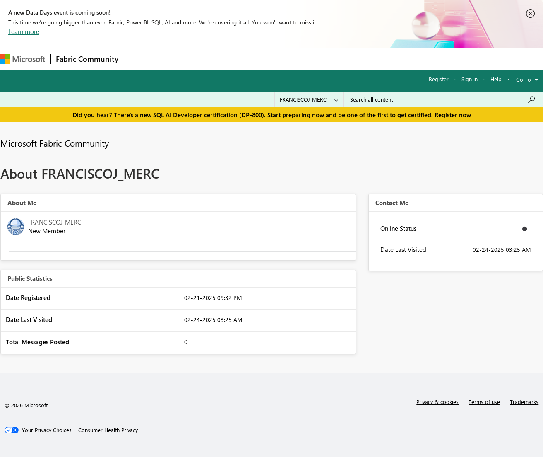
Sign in (469, 78)
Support (348, 58)
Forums (137, 58)
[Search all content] (443, 99)
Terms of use (484, 401)
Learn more (23, 31)
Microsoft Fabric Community (54, 143)
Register (439, 78)
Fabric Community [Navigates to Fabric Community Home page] (87, 59)
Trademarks (524, 401)
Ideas (207, 58)
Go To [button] (523, 79)
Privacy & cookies (437, 401)
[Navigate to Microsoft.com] (22, 59)
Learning (313, 58)
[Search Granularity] (309, 99)
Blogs (281, 58)
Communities (244, 58)
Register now (453, 115)
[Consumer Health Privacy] (108, 430)
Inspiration (173, 58)
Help (496, 78)
